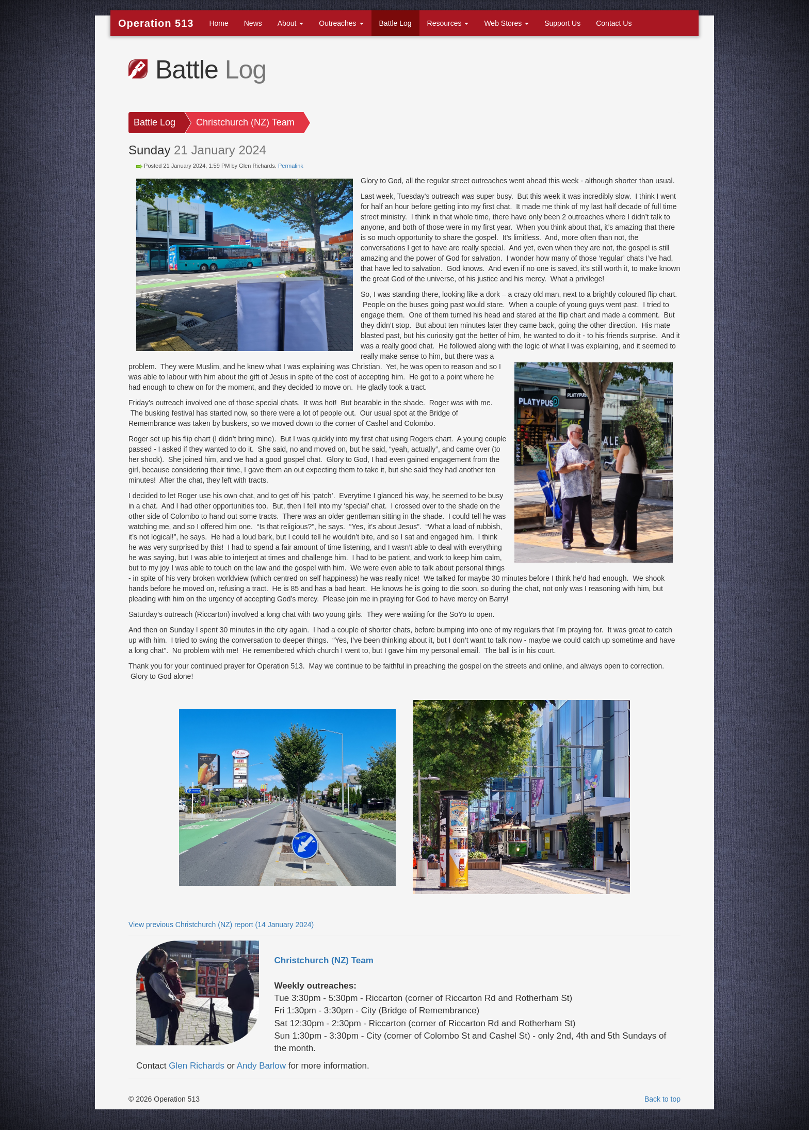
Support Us (562, 23)
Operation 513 (155, 23)
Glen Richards (196, 1066)
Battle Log (395, 23)
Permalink (290, 166)
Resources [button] (448, 23)
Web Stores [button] (506, 23)
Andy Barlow (261, 1066)
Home (218, 23)
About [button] (290, 23)
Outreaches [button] (341, 23)
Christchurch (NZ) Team (245, 122)
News (253, 23)
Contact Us (614, 23)
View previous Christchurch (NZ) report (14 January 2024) (221, 924)
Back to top (662, 1099)
